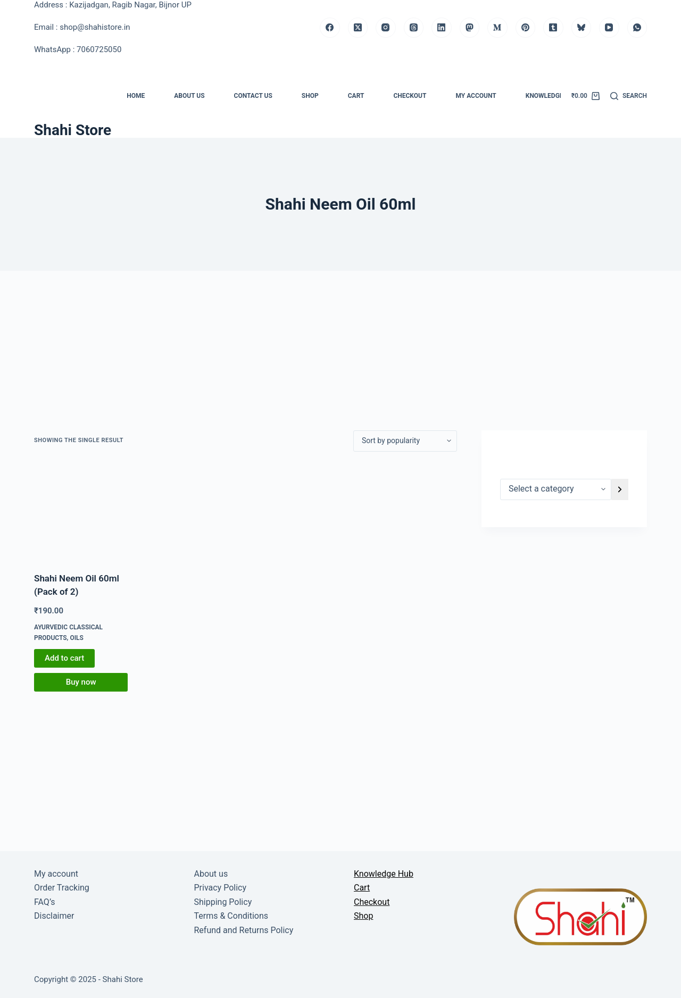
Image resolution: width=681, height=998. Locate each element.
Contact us (253, 95)
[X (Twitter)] (358, 28)
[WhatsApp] (637, 28)
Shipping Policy (223, 902)
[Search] (628, 96)
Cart (356, 95)
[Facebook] (330, 28)
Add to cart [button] (64, 658)
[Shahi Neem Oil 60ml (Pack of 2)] (81, 512)
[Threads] (414, 28)
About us (189, 95)
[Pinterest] (526, 28)
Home (136, 95)
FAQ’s (44, 902)
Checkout (409, 95)
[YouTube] (609, 28)
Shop (310, 95)
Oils (77, 638)
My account (475, 95)
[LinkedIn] (441, 28)
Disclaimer (54, 916)
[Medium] (497, 28)
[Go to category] (619, 489)
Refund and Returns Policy (244, 930)
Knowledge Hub (552, 95)
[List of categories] (555, 489)
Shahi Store (72, 130)
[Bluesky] (581, 28)
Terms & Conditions (231, 916)
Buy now (81, 682)
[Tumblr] (553, 28)
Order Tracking (61, 888)
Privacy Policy (220, 888)
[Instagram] (386, 28)
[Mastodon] (470, 28)
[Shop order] (405, 441)
